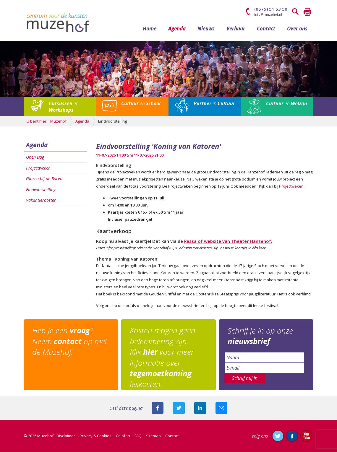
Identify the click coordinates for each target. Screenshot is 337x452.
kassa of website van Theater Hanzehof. (228, 241)
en (64, 107)
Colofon (123, 436)
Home (149, 28)
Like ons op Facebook (292, 436)
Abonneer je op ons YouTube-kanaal (306, 436)
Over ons (297, 28)
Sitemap (153, 436)
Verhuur (235, 28)
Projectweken (38, 168)
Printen (307, 12)
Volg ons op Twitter (278, 436)
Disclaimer (65, 436)
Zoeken (296, 12)
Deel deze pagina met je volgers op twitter (179, 408)
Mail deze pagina (221, 408)
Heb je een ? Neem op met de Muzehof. (70, 342)
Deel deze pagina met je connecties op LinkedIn (200, 408)
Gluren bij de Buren (44, 179)
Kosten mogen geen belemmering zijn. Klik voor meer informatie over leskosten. (163, 358)
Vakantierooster (41, 201)
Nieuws (206, 28)
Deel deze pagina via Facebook (157, 408)
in (214, 104)
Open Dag (35, 157)
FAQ (138, 436)
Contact (266, 28)
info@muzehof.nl (268, 14)
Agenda (177, 28)
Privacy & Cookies (95, 436)
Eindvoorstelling (41, 190)
